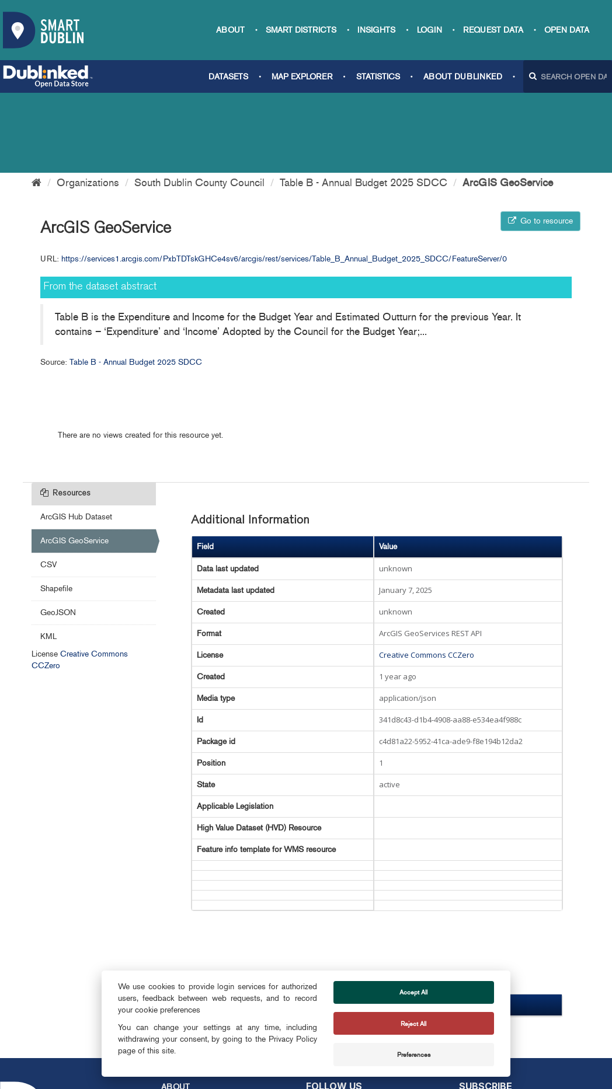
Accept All (413, 992)
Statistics (378, 77)
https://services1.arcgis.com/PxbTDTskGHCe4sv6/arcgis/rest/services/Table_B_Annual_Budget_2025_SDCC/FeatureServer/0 (284, 179)
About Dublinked (462, 77)
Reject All (413, 1024)
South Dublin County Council (199, 102)
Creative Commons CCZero (426, 575)
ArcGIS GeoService (508, 102)
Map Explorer (302, 77)
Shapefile (56, 509)
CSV (48, 485)
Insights (376, 30)
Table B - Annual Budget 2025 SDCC (363, 102)
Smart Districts (301, 30)
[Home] (36, 102)
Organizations (88, 102)
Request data (493, 30)
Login (429, 30)
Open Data (566, 30)
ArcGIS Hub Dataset (76, 437)
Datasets (228, 77)
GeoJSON (58, 532)
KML (48, 556)
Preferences (413, 1054)
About (230, 30)
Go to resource (540, 141)
